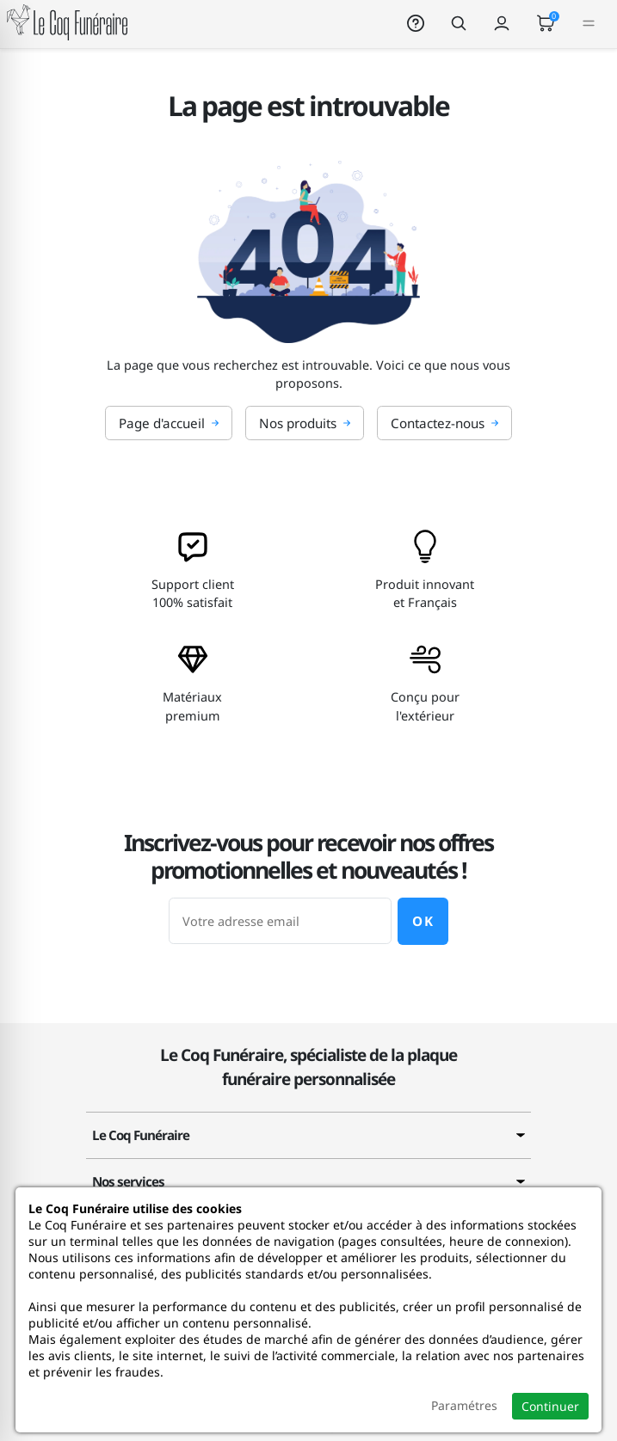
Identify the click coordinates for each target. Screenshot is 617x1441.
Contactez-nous (444, 423)
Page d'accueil (169, 423)
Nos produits (304, 423)
